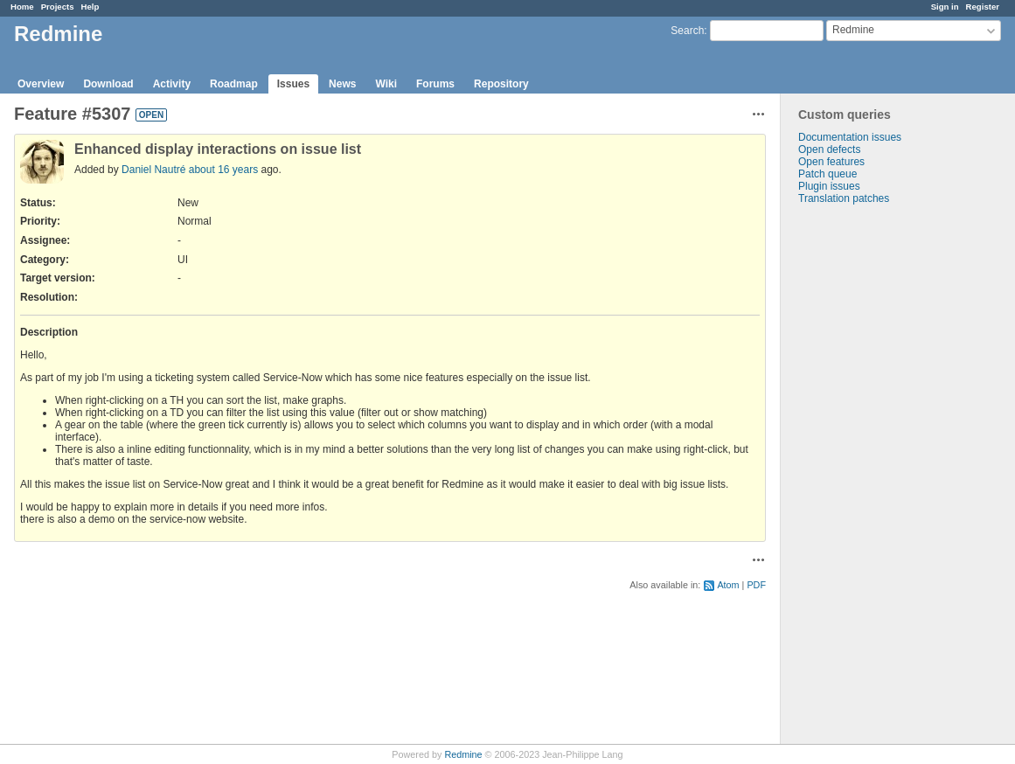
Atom (728, 585)
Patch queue (827, 174)
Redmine (463, 754)
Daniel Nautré (153, 169)
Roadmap (234, 84)
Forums (435, 84)
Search (687, 30)
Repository (501, 84)
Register (982, 6)
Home (22, 6)
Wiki (386, 84)
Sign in (945, 6)
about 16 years (223, 169)
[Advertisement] (868, 479)
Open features (831, 162)
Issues (293, 84)
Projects (57, 6)
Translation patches (843, 198)
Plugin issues (829, 186)
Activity (172, 84)
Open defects (829, 149)
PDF (756, 585)
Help (90, 6)
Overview (40, 84)
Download (108, 84)
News (342, 84)
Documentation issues (849, 137)
